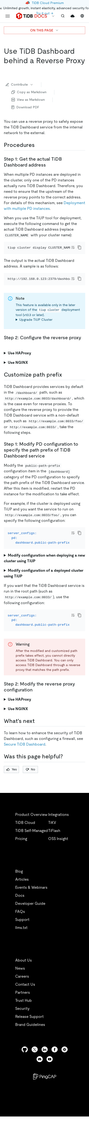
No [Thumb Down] (30, 795)
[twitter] (35, 1075)
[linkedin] (45, 1075)
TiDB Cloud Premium (48, 3)
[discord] (40, 1085)
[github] (25, 1075)
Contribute (19, 84)
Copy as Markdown (29, 92)
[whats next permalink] (38, 747)
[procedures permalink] (38, 145)
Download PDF (25, 107)
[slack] (65, 1075)
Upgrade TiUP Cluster (35, 332)
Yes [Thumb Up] (11, 795)
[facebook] (55, 1075)
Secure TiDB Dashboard (24, 770)
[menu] (7, 16)
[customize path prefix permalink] (66, 388)
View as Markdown (28, 99)
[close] (79, 1110)
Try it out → (44, 13)
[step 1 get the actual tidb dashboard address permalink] (49, 165)
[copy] (79, 247)
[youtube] (50, 1085)
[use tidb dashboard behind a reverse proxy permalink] (7, 70)
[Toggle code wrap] (73, 247)
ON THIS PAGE (44, 30)
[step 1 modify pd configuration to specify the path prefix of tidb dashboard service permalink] (49, 468)
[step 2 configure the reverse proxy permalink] (7, 356)
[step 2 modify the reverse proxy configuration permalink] (36, 715)
